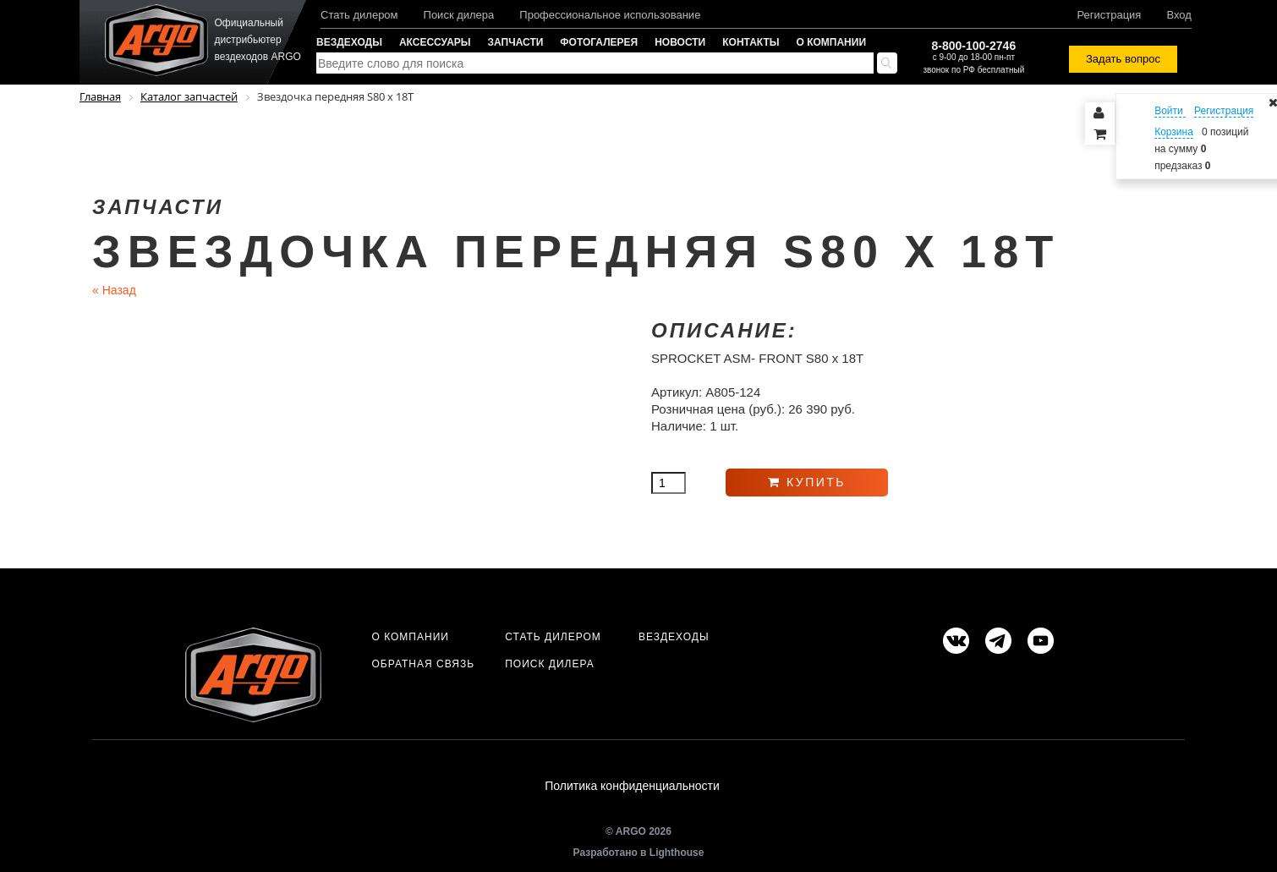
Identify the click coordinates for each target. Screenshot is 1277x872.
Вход (1178, 14)
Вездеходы (349, 42)
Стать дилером (359, 14)
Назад (114, 290)
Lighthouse (676, 852)
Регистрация (1109, 14)
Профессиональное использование (609, 14)
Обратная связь (422, 664)
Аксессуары (435, 42)
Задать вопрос (1123, 58)
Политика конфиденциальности (632, 786)
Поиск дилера (459, 14)
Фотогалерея (599, 42)
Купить (807, 482)
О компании (832, 42)
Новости (680, 42)
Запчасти (516, 42)
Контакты (750, 42)
